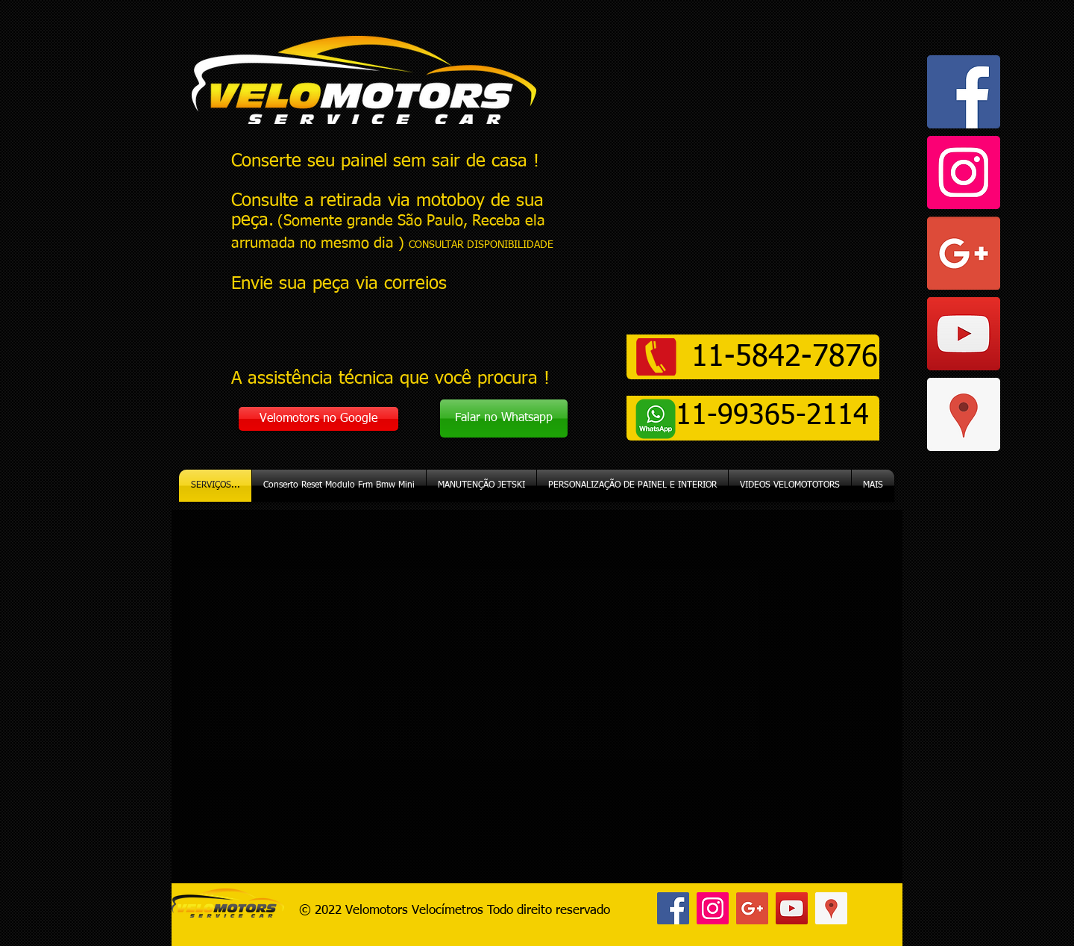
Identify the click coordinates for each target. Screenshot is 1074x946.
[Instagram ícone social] (963, 172)
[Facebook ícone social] (963, 91)
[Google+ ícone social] (963, 253)
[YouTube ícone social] (963, 333)
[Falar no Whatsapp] (504, 418)
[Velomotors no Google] (318, 419)
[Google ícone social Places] (963, 414)
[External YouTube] (536, 697)
